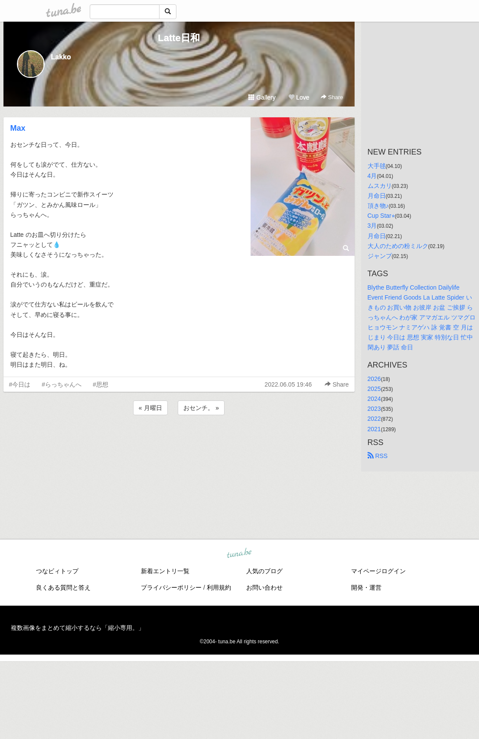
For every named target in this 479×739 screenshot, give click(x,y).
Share (332, 97)
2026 (374, 378)
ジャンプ (380, 255)
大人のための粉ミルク (398, 245)
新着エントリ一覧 (165, 571)
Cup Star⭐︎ (381, 215)
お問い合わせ (264, 587)
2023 (374, 408)
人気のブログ (264, 571)
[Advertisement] (179, 440)
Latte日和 (179, 37)
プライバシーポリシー (171, 587)
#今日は (20, 384)
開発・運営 (366, 587)
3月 (372, 225)
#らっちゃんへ (61, 384)
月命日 (377, 195)
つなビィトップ (57, 571)
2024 (374, 398)
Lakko (61, 57)
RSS (378, 455)
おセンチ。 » (201, 407)
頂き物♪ (378, 205)
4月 (372, 175)
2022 (374, 418)
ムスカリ (380, 185)
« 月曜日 (150, 407)
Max (18, 128)
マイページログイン (378, 571)
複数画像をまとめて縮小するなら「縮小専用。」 (77, 627)
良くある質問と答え (63, 587)
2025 (374, 388)
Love (298, 97)
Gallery (261, 97)
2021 (374, 429)
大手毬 (377, 165)
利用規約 (219, 587)
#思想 (100, 384)
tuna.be (239, 554)
